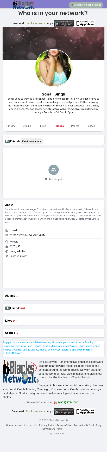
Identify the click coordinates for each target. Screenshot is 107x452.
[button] (86, 5)
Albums (10, 295)
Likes (8, 320)
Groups (10, 333)
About (18, 425)
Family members (31, 141)
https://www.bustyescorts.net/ (27, 235)
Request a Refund (84, 425)
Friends (15, 308)
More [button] (61, 429)
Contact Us (30, 425)
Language (57, 433)
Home (9, 425)
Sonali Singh (53, 94)
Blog (98, 425)
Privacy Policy (47, 425)
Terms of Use (64, 425)
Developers (48, 429)
